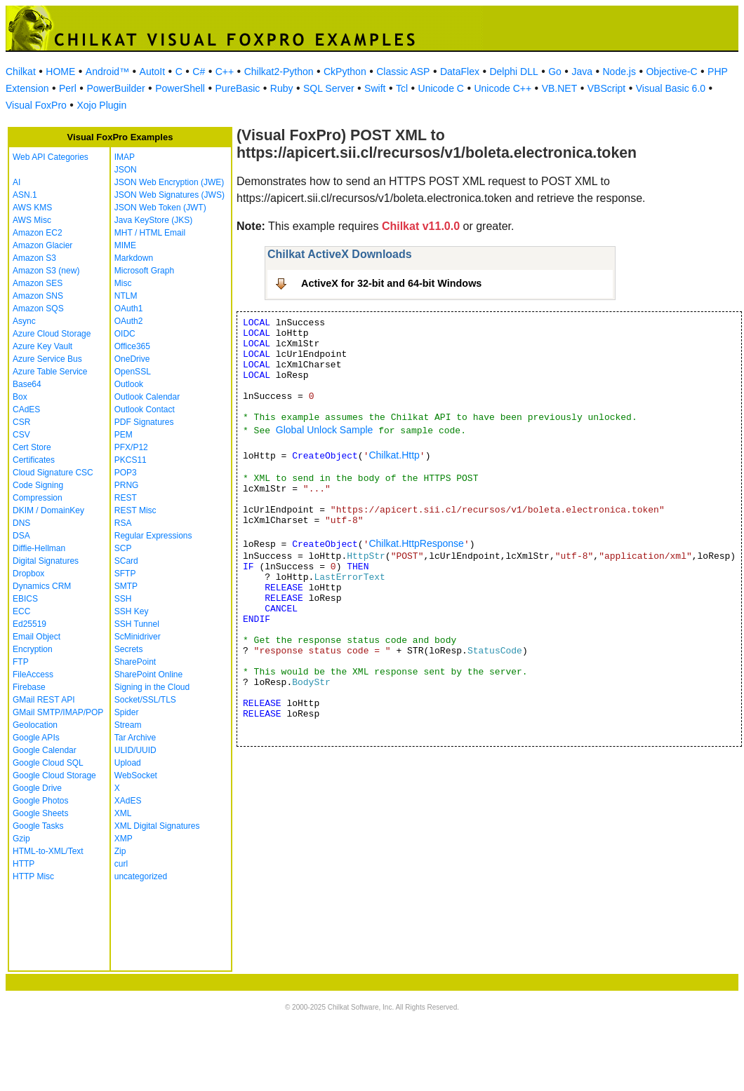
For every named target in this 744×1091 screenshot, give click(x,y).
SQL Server (328, 88)
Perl (68, 88)
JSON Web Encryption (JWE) (169, 182)
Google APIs (36, 738)
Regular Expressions (153, 536)
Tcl (402, 88)
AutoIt (153, 71)
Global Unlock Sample (324, 429)
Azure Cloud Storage (52, 334)
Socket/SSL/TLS (145, 700)
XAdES (128, 801)
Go (555, 71)
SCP (123, 548)
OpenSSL (132, 372)
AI (16, 182)
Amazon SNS (38, 296)
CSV (21, 435)
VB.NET (560, 88)
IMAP (124, 157)
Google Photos (40, 801)
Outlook (128, 384)
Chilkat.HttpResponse (415, 543)
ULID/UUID (135, 750)
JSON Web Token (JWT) (160, 207)
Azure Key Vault (42, 346)
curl (121, 864)
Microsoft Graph (144, 271)
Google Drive (37, 788)
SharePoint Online (148, 674)
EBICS (25, 599)
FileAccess (33, 674)
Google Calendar (45, 750)
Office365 (132, 346)
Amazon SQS (38, 308)
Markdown (133, 258)
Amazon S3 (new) (46, 271)
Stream (128, 725)
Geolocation (35, 725)
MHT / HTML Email (149, 233)
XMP (123, 838)
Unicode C (441, 88)
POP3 (125, 472)
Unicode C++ (502, 88)
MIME (125, 245)
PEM (123, 435)
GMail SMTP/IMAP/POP (58, 712)
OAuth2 (128, 321)
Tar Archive (135, 738)
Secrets (128, 649)
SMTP (126, 586)
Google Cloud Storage (54, 775)
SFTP (125, 573)
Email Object (36, 637)
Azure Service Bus (47, 359)
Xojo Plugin (101, 105)
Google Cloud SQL (48, 763)
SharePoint (135, 662)
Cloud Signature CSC (53, 472)
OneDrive (132, 359)
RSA (123, 523)
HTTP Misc (33, 876)
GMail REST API (43, 700)
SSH (123, 599)
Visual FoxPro (36, 105)
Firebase (29, 687)
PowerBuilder (115, 88)
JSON (125, 170)
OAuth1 (128, 308)
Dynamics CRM (42, 586)
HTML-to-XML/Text (48, 851)
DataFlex (459, 71)
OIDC (124, 334)
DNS (21, 523)
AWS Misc (32, 220)
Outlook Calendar (147, 397)
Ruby (281, 88)
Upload (127, 763)
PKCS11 (130, 460)
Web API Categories (50, 157)
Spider (126, 712)
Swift (374, 88)
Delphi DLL (513, 71)
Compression (37, 498)
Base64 (27, 384)
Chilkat (21, 71)
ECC (21, 611)
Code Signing (38, 485)
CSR (21, 422)
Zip (120, 851)
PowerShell (180, 88)
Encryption (33, 649)
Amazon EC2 (37, 233)
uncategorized (140, 876)
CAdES (26, 409)
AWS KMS (32, 207)
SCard (126, 561)
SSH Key (131, 611)
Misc (123, 283)
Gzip (21, 838)
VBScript (606, 88)
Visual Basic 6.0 (670, 88)
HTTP (23, 864)
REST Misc (135, 510)
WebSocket (135, 775)
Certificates (34, 460)
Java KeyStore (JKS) (153, 220)
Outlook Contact (144, 409)
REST (125, 498)
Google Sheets (40, 813)
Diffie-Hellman (39, 548)
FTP (21, 662)
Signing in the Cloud (152, 687)
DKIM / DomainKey (48, 510)
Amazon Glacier (42, 245)
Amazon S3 (34, 258)
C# (198, 71)
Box (20, 397)
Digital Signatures (46, 561)
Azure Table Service (50, 372)
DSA (21, 536)
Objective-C (671, 71)
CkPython (345, 71)
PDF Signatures (144, 422)
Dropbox (28, 573)
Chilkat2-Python (279, 71)
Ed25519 (29, 624)
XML (123, 813)
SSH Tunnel (136, 624)
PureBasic (237, 88)
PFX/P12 (131, 447)
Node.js (619, 71)
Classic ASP (403, 71)
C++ (224, 71)
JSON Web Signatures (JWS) (169, 195)
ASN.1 (25, 195)
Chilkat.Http (393, 455)
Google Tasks (38, 826)
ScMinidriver (137, 637)
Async (24, 321)
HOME (60, 71)
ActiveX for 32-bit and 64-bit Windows (391, 283)
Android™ (107, 71)
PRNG (126, 485)
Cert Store (32, 447)
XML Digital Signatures (157, 826)
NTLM (126, 296)
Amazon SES (37, 283)
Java (581, 71)
